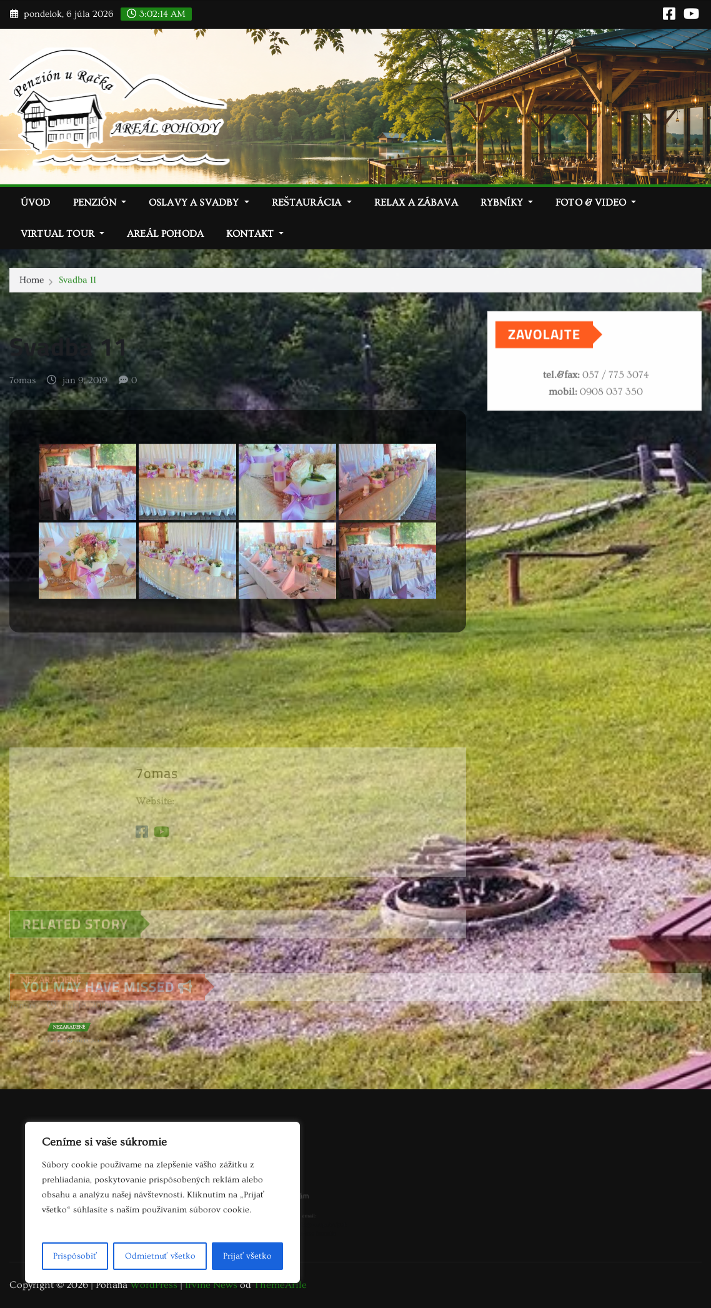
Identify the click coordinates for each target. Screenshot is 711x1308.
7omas (22, 393)
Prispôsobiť (75, 1256)
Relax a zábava (416, 202)
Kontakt (255, 233)
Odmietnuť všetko (160, 1256)
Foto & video (595, 202)
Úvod (36, 202)
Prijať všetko (247, 1256)
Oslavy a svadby (199, 202)
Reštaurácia (312, 202)
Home (31, 281)
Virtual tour (62, 233)
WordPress (153, 1285)
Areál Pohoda (165, 233)
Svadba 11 (77, 281)
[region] (162, 1202)
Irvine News (211, 1285)
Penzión (99, 202)
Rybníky (506, 202)
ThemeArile (280, 1285)
